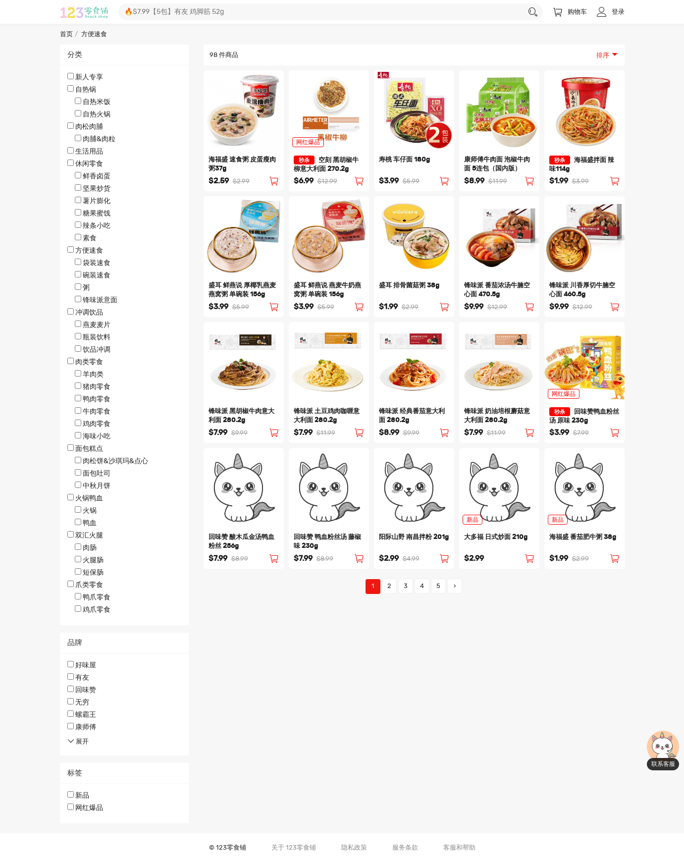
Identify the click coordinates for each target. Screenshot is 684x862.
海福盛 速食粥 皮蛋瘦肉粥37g (242, 164)
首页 (66, 34)
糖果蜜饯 (92, 213)
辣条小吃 (92, 225)
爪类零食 (124, 597)
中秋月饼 (92, 485)
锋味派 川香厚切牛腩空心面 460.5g (582, 290)
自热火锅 (92, 114)
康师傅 (81, 727)
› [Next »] (455, 586)
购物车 (570, 12)
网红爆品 (85, 807)
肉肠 (86, 547)
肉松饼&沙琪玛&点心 (111, 461)
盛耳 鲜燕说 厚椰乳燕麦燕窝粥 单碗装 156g (242, 290)
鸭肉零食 (92, 399)
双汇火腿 (124, 554)
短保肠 (89, 572)
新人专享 (85, 77)
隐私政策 (354, 848)
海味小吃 (92, 436)
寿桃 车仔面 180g (404, 160)
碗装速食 (92, 275)
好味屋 (81, 665)
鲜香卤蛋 (92, 176)
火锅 (86, 510)
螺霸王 (81, 714)
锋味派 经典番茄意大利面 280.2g (412, 416)
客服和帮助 (459, 848)
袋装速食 (92, 263)
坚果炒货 (92, 188)
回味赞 (81, 690)
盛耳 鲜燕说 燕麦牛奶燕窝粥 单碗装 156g (327, 290)
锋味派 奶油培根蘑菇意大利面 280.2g (497, 416)
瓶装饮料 (92, 337)
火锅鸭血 (124, 511)
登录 (611, 12)
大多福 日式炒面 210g (495, 537)
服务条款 (405, 848)
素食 (86, 238)
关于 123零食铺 (293, 848)
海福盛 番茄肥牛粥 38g (582, 537)
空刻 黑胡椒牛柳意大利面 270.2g (326, 164)
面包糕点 (124, 467)
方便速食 (124, 275)
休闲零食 (124, 201)
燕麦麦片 (92, 324)
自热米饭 (92, 102)
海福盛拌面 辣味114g (581, 164)
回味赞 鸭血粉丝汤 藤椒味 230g (327, 541)
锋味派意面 (96, 300)
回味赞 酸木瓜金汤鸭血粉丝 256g (241, 541)
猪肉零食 (92, 386)
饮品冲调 (92, 349)
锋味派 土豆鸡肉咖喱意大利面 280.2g (327, 416)
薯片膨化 (92, 201)
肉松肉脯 (124, 133)
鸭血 (86, 523)
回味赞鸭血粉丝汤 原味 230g (584, 415)
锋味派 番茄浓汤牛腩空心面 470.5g (497, 290)
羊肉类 (89, 374)
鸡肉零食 (92, 424)
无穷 (78, 702)
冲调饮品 (124, 331)
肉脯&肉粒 (95, 139)
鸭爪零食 (92, 597)
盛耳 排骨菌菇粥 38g (409, 285)
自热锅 (124, 102)
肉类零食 (124, 399)
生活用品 (85, 151)
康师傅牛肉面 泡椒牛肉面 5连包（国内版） (497, 164)
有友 (78, 677)
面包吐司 (92, 473)
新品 (78, 795)
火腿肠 (89, 560)
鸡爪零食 (92, 609)
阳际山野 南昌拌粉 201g (414, 537)
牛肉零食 (92, 411)
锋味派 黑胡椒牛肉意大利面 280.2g (241, 416)
